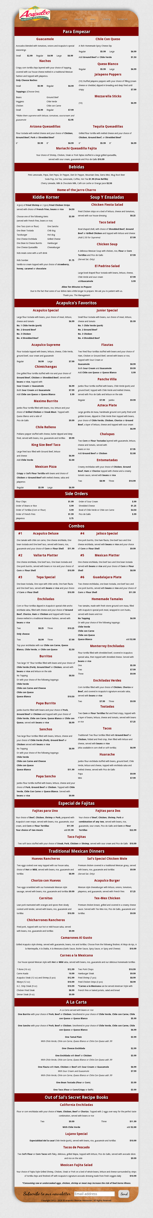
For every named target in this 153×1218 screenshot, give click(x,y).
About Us (78, 19)
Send (124, 1194)
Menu (92, 19)
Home (64, 19)
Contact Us (122, 19)
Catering (106, 19)
